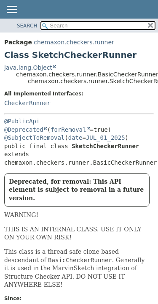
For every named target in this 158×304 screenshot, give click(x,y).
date (75, 137)
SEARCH (27, 26)
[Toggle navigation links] (11, 10)
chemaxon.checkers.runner (74, 42)
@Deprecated (23, 129)
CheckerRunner (27, 103)
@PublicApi (22, 121)
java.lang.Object (28, 67)
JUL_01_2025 (105, 137)
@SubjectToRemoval (34, 137)
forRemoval (68, 129)
